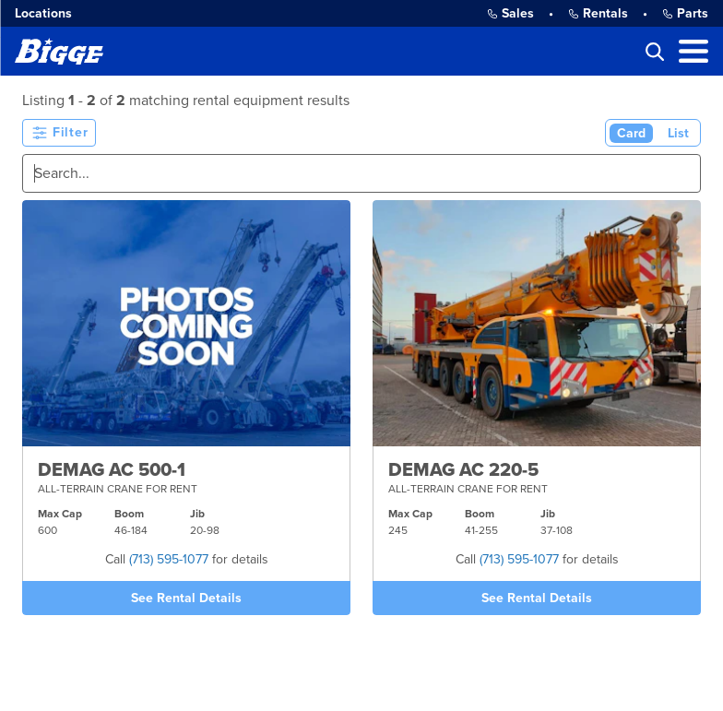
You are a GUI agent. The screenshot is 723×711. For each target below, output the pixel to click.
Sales (510, 13)
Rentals (598, 13)
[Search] (361, 173)
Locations (43, 13)
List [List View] (678, 133)
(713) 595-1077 (168, 559)
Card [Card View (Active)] (631, 133)
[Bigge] (59, 51)
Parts (685, 13)
